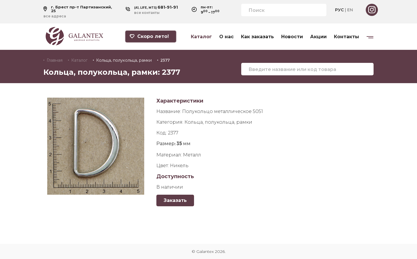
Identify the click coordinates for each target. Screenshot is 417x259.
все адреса (54, 16)
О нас (226, 36)
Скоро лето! (149, 36)
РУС (339, 10)
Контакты (346, 36)
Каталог (201, 36)
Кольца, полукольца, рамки (124, 60)
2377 (165, 60)
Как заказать (257, 36)
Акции (318, 36)
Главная (55, 60)
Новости (292, 36)
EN (350, 10)
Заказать (175, 200)
